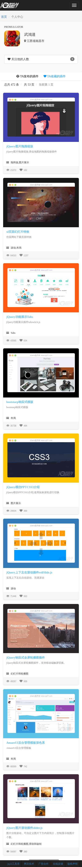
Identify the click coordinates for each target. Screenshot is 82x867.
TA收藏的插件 (55, 76)
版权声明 (72, 863)
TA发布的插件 (27, 76)
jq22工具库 (14, 863)
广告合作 (43, 863)
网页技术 (29, 863)
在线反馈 (58, 863)
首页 (4, 16)
